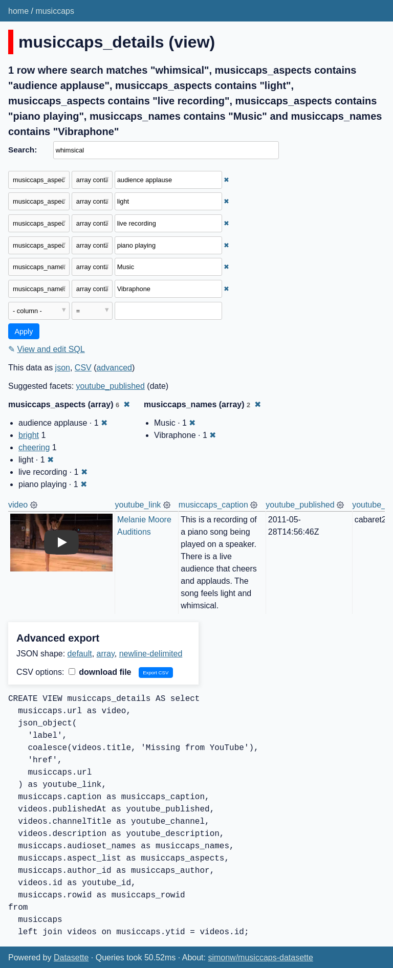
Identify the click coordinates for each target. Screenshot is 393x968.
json (62, 367)
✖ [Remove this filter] (226, 180)
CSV (83, 367)
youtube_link (138, 504)
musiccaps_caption (213, 504)
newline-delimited (151, 653)
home (18, 11)
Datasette (71, 957)
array (106, 653)
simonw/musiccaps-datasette (260, 957)
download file (100, 672)
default (80, 653)
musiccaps (54, 11)
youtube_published (110, 386)
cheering (34, 447)
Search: (22, 149)
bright (28, 435)
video (18, 504)
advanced (114, 367)
